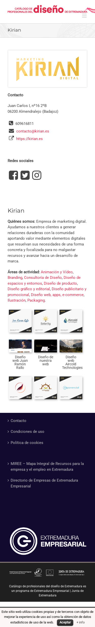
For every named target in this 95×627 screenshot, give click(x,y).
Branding (15, 277)
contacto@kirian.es (32, 131)
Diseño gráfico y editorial (29, 289)
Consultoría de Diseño (43, 277)
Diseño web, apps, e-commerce (57, 295)
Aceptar (65, 622)
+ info (81, 622)
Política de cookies (27, 442)
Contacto (18, 420)
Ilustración (17, 300)
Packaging (36, 300)
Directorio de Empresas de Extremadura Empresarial (44, 483)
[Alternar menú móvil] (84, 15)
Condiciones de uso (27, 431)
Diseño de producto (60, 283)
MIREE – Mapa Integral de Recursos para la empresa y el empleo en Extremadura (47, 466)
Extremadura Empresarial (51, 591)
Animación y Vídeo (57, 272)
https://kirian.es (29, 139)
